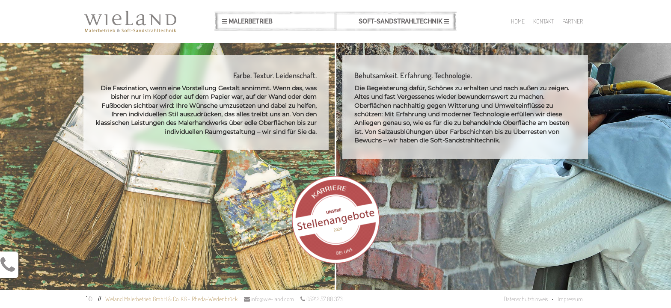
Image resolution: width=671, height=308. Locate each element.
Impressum (570, 298)
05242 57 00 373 (321, 298)
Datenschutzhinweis (526, 298)
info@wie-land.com (269, 298)
